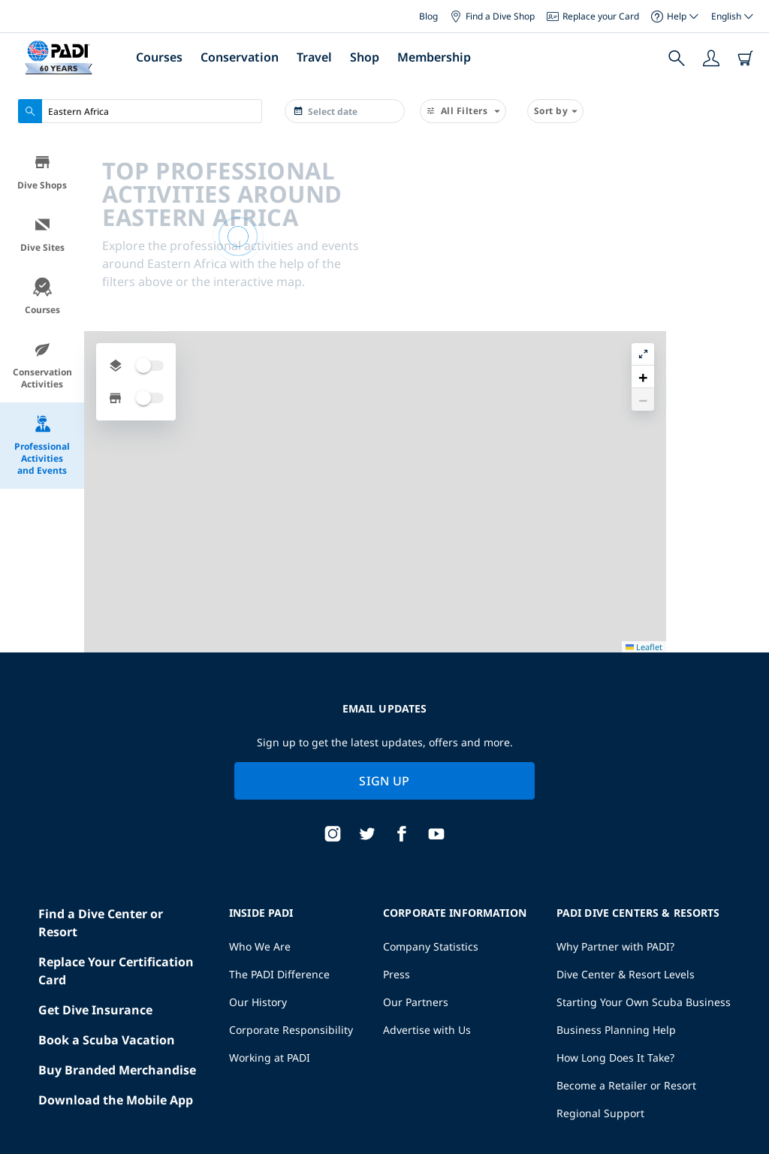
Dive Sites (42, 234)
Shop (364, 57)
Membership (434, 57)
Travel (314, 57)
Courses (159, 57)
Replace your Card (593, 16)
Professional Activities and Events (42, 445)
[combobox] (140, 111)
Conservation (240, 57)
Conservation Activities (42, 365)
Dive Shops (42, 172)
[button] (745, 187)
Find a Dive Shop (492, 16)
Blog (428, 16)
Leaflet (746, 1098)
